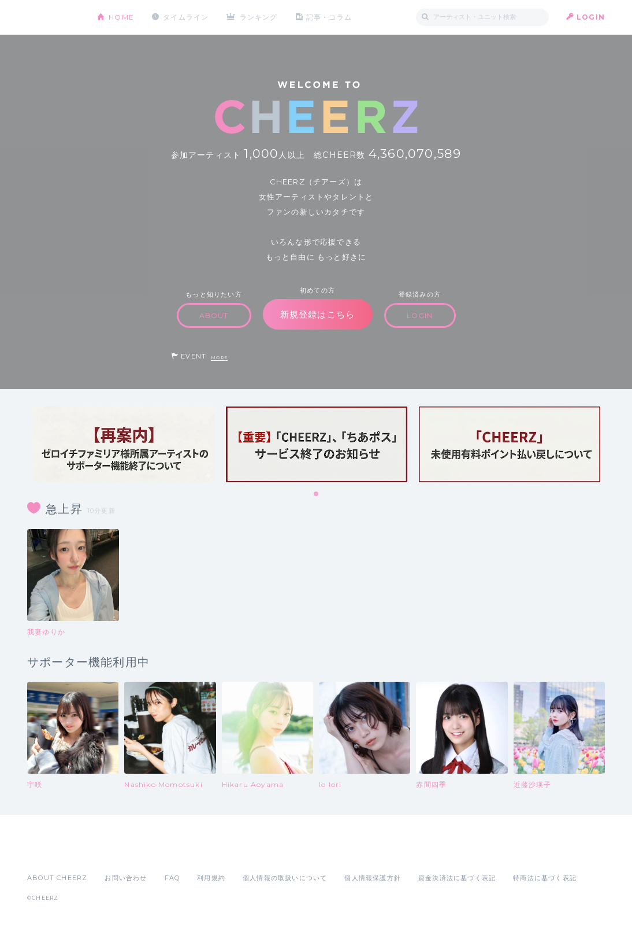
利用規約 (211, 878)
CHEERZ (53, 18)
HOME (121, 17)
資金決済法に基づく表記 (457, 878)
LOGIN (591, 17)
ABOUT (214, 315)
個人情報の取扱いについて (285, 878)
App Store (53, 852)
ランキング (259, 17)
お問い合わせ (126, 878)
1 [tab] (316, 494)
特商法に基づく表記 (545, 878)
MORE (219, 357)
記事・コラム (329, 17)
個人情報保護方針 (372, 878)
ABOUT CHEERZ (57, 878)
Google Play (115, 852)
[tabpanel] (123, 444)
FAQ (172, 878)
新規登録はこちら (317, 314)
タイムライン (186, 17)
